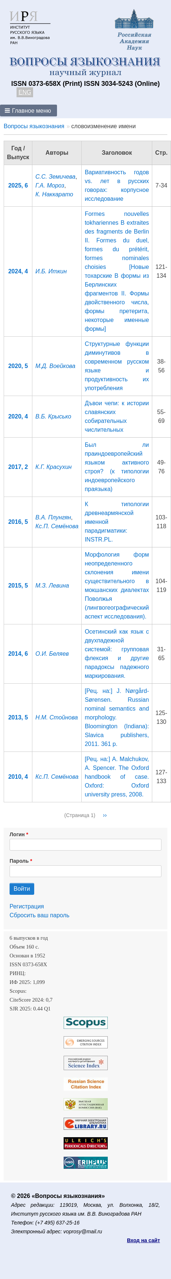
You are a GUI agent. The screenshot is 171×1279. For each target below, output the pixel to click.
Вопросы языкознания (34, 126)
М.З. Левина (52, 585)
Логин (17, 834)
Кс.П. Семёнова (56, 526)
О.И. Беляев (52, 654)
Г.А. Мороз (49, 185)
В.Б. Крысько (53, 416)
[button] (28, 110)
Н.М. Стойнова (56, 717)
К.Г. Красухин (53, 467)
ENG (24, 92)
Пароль (19, 861)
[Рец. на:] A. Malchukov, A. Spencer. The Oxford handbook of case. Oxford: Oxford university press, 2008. (117, 777)
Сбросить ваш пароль (40, 915)
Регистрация (27, 906)
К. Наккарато (54, 194)
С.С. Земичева (55, 177)
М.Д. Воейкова (55, 366)
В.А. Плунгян (53, 517)
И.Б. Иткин (51, 271)
